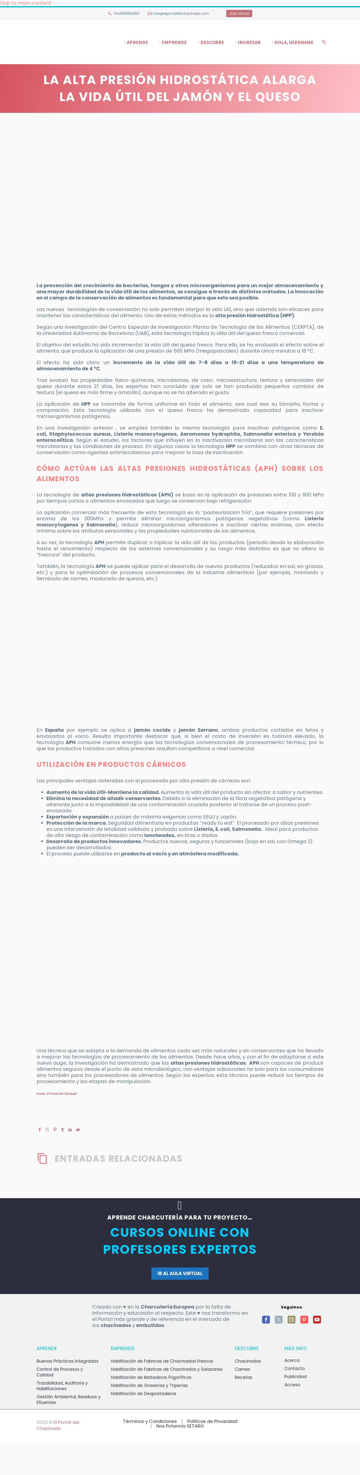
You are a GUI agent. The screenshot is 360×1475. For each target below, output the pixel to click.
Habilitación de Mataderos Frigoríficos (151, 1377)
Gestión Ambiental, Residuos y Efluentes (69, 1399)
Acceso (292, 1385)
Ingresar (249, 42)
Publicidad (295, 1377)
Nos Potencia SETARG (180, 1426)
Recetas (243, 1377)
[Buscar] (323, 42)
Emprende (174, 42)
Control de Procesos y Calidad (60, 1372)
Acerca (292, 1360)
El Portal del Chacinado (58, 1425)
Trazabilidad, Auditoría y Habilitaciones (62, 1386)
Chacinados (248, 1361)
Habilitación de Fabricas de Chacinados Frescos (162, 1361)
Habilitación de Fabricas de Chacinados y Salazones (167, 1369)
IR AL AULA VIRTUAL (180, 1273)
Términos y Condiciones (150, 1421)
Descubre (212, 42)
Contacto (294, 1368)
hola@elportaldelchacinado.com (181, 13)
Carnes (242, 1369)
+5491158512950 (126, 13)
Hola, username (293, 42)
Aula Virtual (239, 13)
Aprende (137, 42)
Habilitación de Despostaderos (143, 1394)
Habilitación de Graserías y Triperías (149, 1385)
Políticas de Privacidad (212, 1421)
